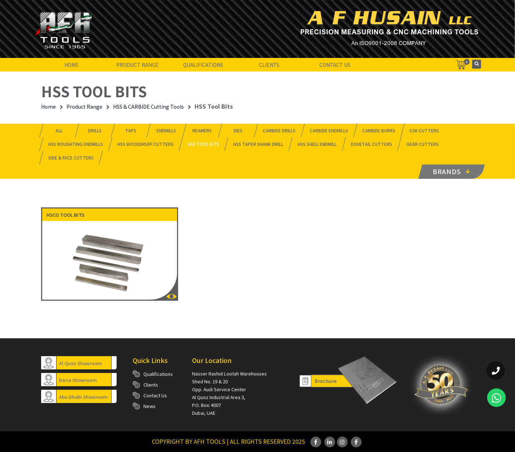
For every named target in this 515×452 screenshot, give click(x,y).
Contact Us (334, 64)
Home (71, 64)
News (149, 406)
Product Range (137, 64)
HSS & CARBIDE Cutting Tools (148, 106)
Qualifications (203, 64)
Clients (269, 64)
